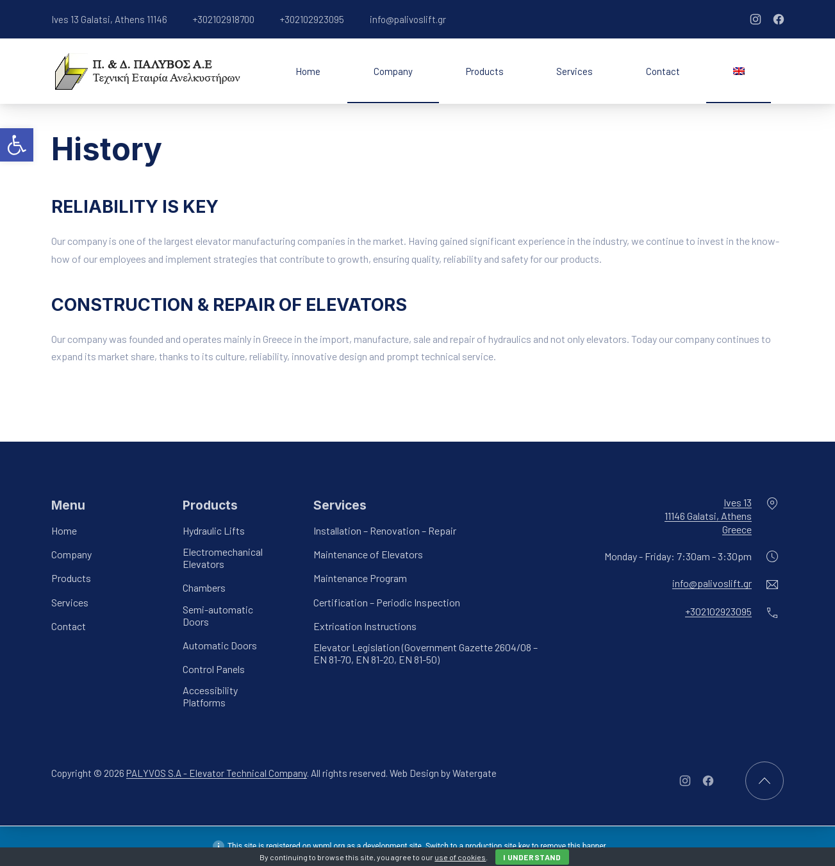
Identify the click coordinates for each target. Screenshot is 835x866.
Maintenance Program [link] (360, 578)
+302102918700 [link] (223, 19)
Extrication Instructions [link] (365, 626)
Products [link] (485, 71)
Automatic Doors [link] (220, 645)
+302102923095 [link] (312, 19)
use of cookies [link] (460, 857)
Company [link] (393, 71)
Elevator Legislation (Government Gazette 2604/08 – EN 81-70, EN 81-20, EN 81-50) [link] (425, 653)
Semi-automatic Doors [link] (218, 615)
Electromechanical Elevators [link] (223, 557)
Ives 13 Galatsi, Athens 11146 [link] (109, 19)
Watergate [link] (474, 773)
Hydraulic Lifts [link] (214, 530)
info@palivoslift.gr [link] (408, 19)
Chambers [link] (204, 588)
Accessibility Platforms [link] (210, 696)
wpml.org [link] (329, 846)
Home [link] (307, 71)
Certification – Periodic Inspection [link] (386, 602)
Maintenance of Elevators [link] (368, 554)
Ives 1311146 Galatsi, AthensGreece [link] (708, 515)
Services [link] (574, 71)
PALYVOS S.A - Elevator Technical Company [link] (216, 773)
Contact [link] (663, 71)
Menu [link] (68, 505)
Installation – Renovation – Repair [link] (384, 530)
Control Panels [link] (214, 669)
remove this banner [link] (573, 846)
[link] (16, 145)
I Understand (532, 857)
